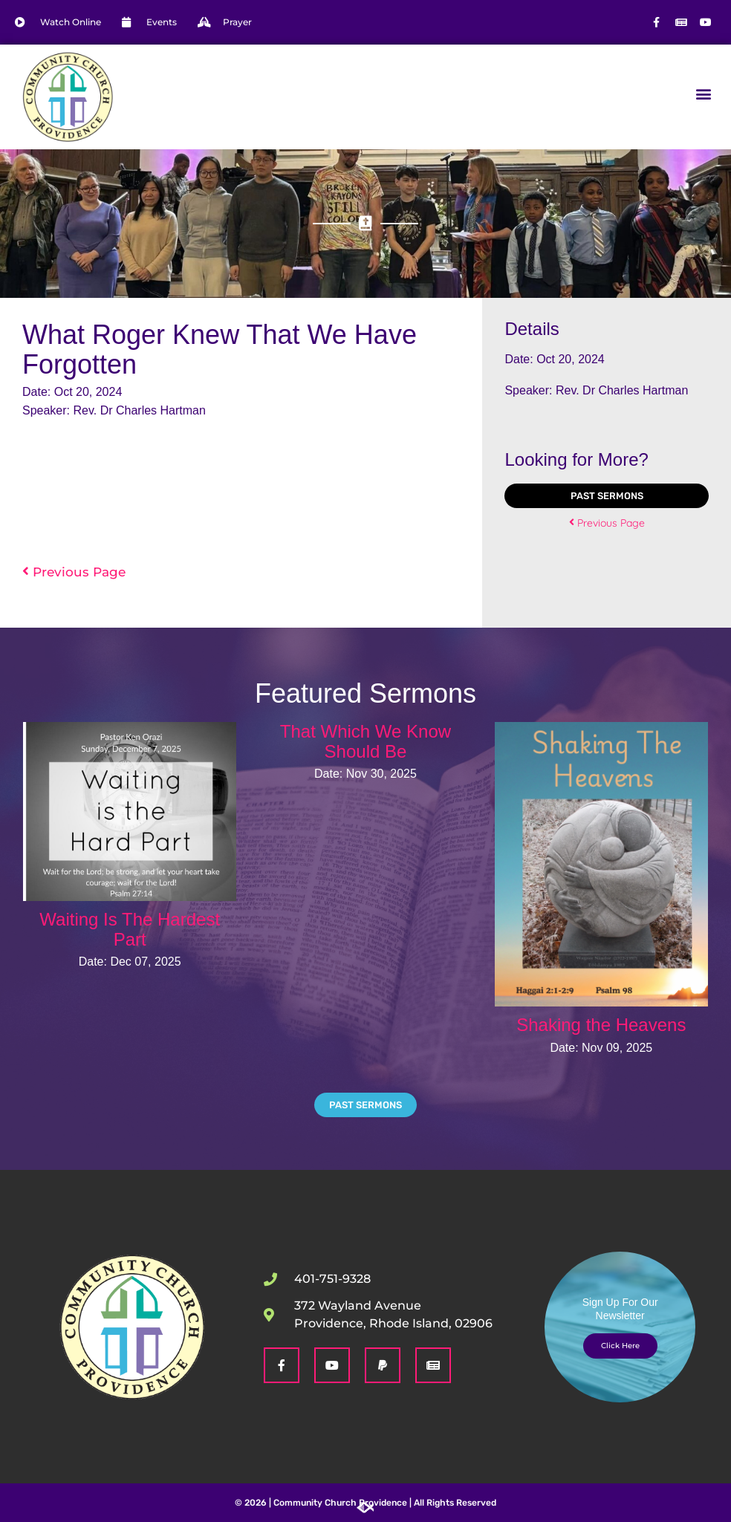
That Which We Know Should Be (365, 741)
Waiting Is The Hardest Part (129, 929)
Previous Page (74, 571)
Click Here (620, 1345)
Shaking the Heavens (601, 1025)
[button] (704, 93)
